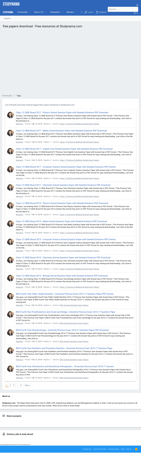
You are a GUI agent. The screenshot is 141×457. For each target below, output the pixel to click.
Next (28, 385)
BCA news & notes (23, 423)
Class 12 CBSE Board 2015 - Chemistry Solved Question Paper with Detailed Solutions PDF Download (64, 257)
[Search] (124, 9)
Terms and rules (99, 449)
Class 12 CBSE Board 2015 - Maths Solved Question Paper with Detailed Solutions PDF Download (62, 221)
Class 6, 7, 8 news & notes (11, 421)
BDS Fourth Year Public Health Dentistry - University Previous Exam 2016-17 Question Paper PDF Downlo (66, 294)
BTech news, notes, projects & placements (81, 421)
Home (128, 449)
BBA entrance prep (74, 439)
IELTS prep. (37, 442)
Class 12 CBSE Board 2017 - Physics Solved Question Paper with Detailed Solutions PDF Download (63, 112)
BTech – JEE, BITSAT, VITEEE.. (12, 439)
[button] (30, 12)
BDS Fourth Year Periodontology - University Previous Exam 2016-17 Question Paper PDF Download (63, 330)
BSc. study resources (57, 423)
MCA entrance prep (129, 439)
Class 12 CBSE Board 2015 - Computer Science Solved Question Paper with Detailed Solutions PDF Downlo (66, 239)
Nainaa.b (20, 124)
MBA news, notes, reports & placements (82, 423)
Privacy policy (113, 449)
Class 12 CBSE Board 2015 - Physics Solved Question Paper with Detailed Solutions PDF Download (63, 203)
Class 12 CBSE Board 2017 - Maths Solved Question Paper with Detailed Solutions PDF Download (62, 130)
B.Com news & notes (39, 423)
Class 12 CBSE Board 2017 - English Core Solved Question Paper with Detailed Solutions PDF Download (65, 149)
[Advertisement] (70, 62)
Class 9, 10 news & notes (32, 421)
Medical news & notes (108, 421)
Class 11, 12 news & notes (53, 421)
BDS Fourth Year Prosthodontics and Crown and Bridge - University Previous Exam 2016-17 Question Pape (66, 312)
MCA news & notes (107, 423)
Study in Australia (49, 442)
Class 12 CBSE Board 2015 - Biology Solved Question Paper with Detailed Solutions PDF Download (63, 275)
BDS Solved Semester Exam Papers (75, 305)
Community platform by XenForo (15, 444)
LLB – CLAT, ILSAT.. (58, 439)
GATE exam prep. (113, 439)
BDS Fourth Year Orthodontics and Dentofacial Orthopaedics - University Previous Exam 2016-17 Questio (66, 366)
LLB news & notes (124, 421)
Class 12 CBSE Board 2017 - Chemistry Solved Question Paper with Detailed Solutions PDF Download (64, 185)
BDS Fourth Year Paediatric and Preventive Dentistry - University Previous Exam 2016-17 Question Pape (65, 348)
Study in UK (61, 442)
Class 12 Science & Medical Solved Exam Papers (80, 124)
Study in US (71, 442)
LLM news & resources (124, 423)
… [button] (18, 385)
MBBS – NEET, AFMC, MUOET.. (37, 439)
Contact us (87, 449)
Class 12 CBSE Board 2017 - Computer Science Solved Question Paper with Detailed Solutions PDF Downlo (66, 167)
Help (123, 449)
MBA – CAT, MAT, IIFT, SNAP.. (94, 439)
